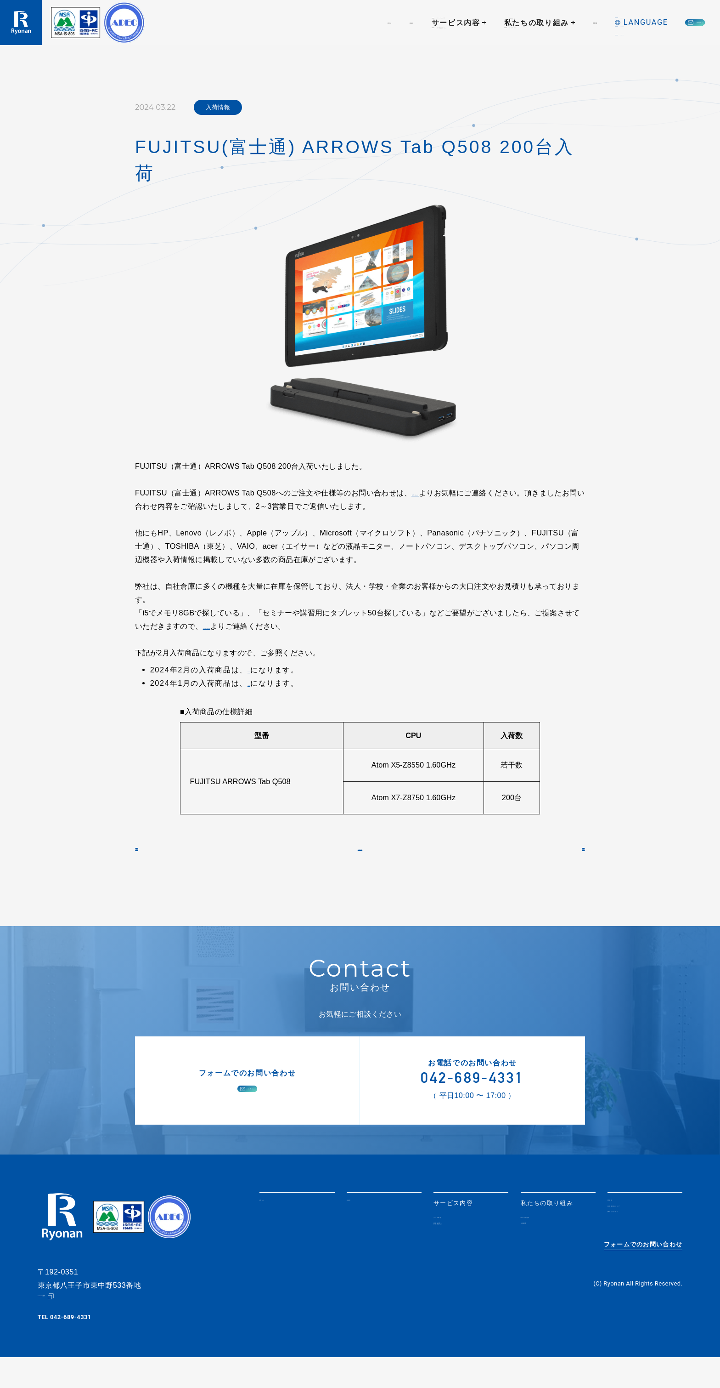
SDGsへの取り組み (550, 1242)
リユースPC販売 (458, 1242)
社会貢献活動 (540, 1253)
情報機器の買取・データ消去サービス (463, 1256)
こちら (259, 670)
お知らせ (235, 22)
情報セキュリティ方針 (640, 1252)
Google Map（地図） (67, 1327)
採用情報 (497, 22)
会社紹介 (286, 22)
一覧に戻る (360, 860)
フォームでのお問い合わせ (643, 1282)
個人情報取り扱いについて (644, 1238)
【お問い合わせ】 (440, 493)
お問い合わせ (661, 22)
